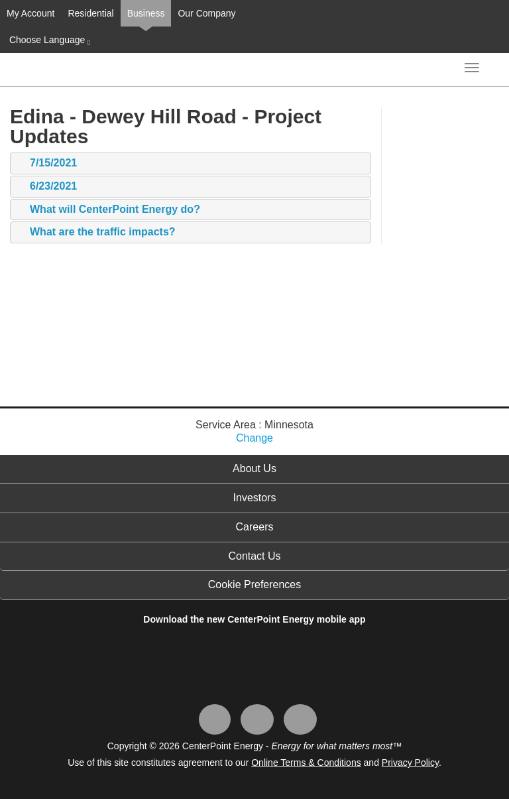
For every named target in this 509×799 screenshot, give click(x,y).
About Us (254, 468)
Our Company (206, 13)
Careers (255, 526)
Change (254, 438)
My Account (30, 13)
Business (146, 13)
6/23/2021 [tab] (47, 186)
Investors (254, 497)
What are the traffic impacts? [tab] (96, 232)
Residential (90, 13)
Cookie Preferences (255, 584)
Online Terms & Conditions (306, 762)
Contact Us (254, 556)
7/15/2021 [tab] (47, 163)
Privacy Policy (410, 762)
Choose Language (48, 40)
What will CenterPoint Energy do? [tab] (108, 210)
